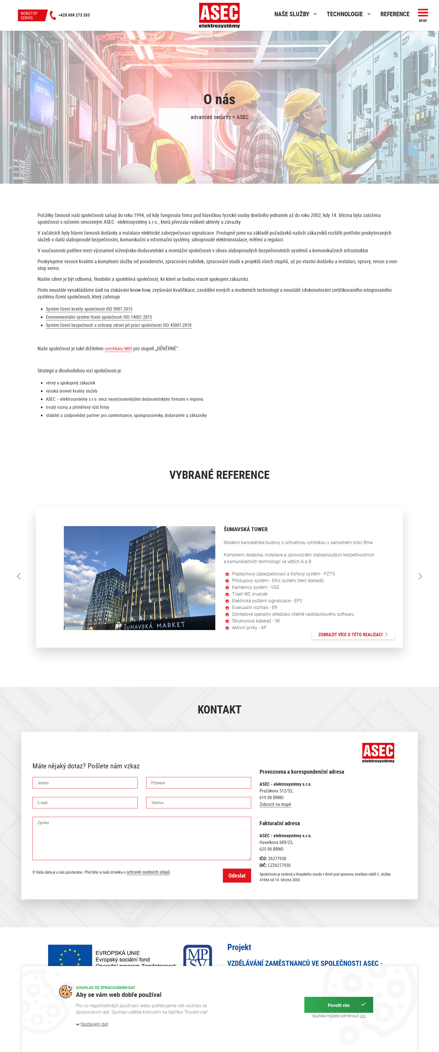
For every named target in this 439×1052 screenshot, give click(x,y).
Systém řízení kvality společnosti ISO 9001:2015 (89, 309)
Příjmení (158, 782)
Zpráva (43, 822)
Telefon (157, 802)
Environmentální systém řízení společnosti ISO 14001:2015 (99, 317)
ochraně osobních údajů (148, 872)
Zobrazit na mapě (275, 804)
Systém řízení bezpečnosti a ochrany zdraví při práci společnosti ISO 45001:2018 (119, 325)
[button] (423, 15)
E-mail (42, 802)
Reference (395, 14)
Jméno (43, 782)
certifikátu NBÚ (118, 349)
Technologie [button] (349, 14)
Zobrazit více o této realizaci (353, 634)
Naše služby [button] (296, 14)
